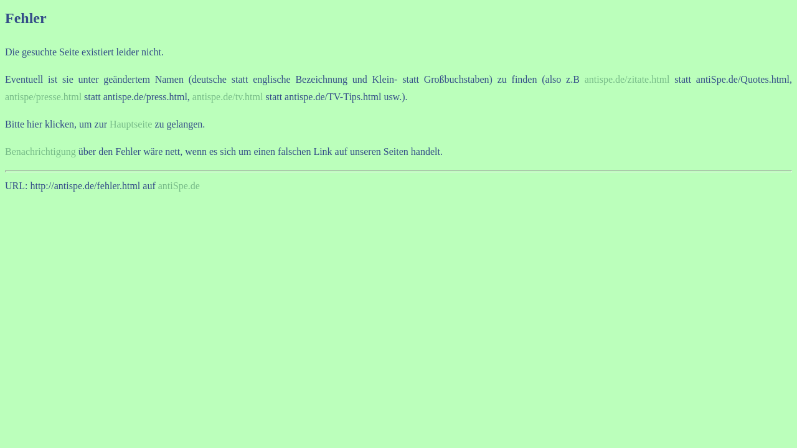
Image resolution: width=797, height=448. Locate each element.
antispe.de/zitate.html (627, 79)
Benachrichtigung (40, 151)
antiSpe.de (179, 185)
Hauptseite (131, 124)
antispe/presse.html (43, 96)
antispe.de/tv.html (227, 96)
